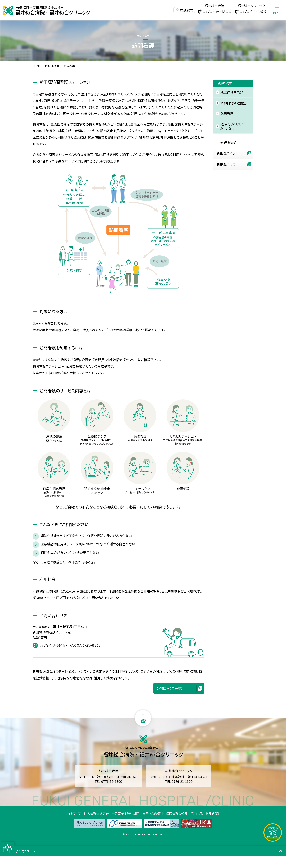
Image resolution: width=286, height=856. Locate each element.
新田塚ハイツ (226, 153)
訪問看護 (226, 113)
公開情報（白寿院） (170, 688)
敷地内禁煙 (213, 813)
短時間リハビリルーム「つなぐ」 (234, 126)
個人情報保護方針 (96, 813)
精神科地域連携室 (233, 102)
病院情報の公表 (176, 813)
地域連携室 (52, 66)
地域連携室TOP (231, 92)
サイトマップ (73, 813)
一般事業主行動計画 (125, 813)
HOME (37, 66)
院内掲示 (196, 813)
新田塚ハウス (226, 164)
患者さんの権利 (152, 813)
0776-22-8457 (53, 645)
